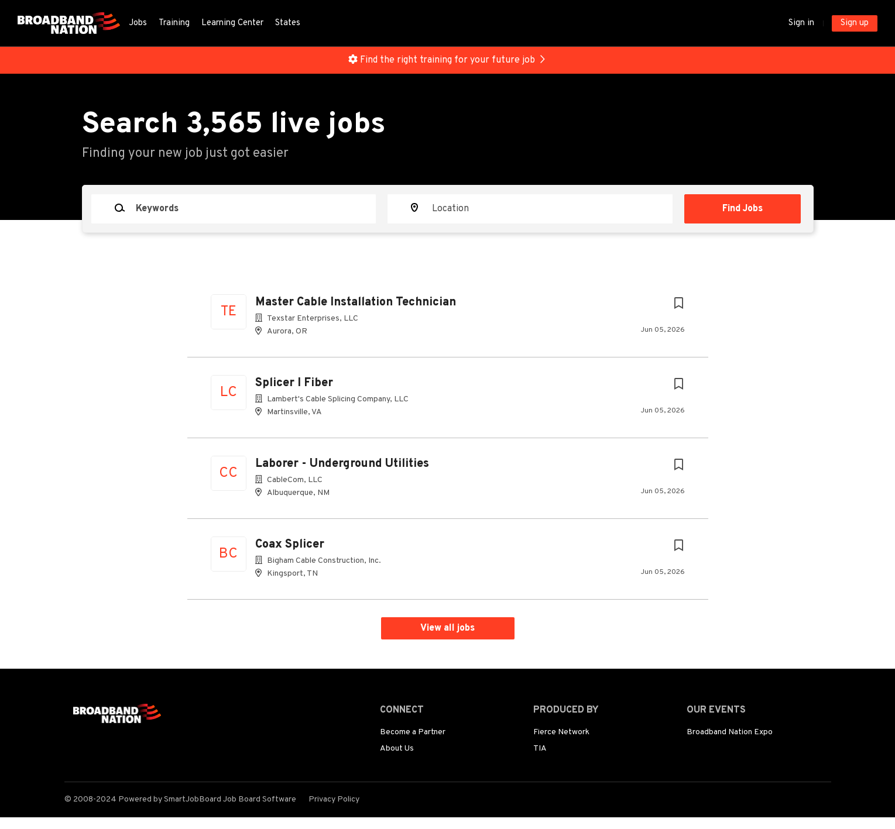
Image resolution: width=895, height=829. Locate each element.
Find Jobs (742, 209)
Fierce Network (561, 732)
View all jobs (447, 628)
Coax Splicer (289, 544)
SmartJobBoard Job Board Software (230, 799)
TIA (540, 749)
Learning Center (232, 23)
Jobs (138, 23)
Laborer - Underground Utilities (342, 464)
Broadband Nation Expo (730, 732)
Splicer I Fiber (294, 383)
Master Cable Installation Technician (355, 302)
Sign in (801, 23)
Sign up (855, 23)
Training (174, 23)
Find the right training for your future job (447, 60)
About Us (397, 749)
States (287, 23)
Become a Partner (412, 732)
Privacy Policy (333, 799)
